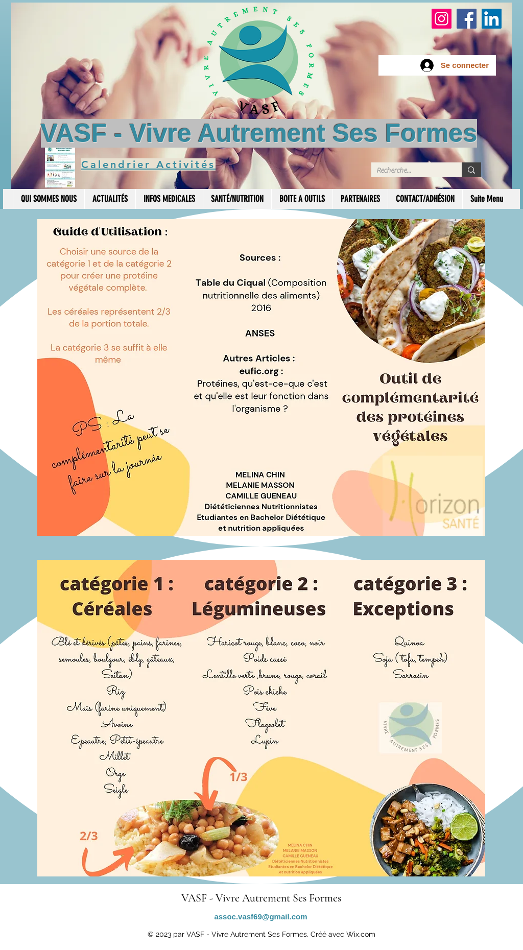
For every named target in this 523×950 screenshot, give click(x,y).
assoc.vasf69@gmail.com (260, 916)
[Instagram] (441, 19)
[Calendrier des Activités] (60, 167)
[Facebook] (467, 19)
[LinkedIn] (492, 19)
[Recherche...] (408, 170)
